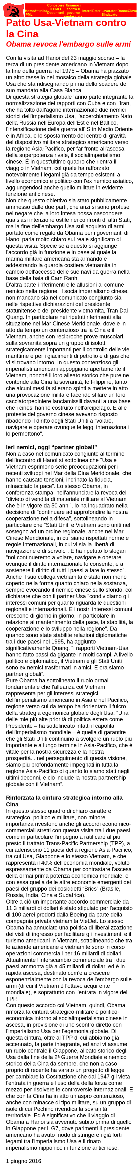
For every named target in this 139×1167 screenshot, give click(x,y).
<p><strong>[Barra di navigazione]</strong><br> (70, 8)
